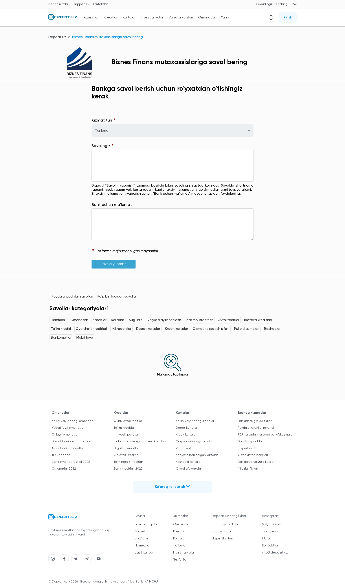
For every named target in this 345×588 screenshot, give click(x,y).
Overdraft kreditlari (91, 329)
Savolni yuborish (114, 264)
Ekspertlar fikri (247, 448)
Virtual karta (184, 448)
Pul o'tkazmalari (246, 329)
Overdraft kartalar (189, 468)
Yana (225, 17)
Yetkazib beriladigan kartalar (197, 455)
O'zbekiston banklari (253, 455)
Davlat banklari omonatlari (71, 441)
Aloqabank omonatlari (68, 448)
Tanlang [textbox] (101, 130)
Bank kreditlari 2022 (128, 468)
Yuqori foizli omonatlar (68, 427)
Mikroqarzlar (121, 329)
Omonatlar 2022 (64, 468)
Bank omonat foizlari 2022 (71, 461)
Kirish (287, 17)
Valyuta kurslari (181, 17)
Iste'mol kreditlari (199, 320)
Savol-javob (221, 531)
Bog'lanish (142, 538)
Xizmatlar (91, 17)
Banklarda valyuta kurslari (256, 461)
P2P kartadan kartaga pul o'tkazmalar (265, 434)
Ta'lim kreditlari (124, 427)
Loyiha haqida (146, 524)
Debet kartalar (148, 329)
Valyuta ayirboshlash (164, 320)
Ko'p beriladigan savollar (117, 296)
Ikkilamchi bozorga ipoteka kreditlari (140, 441)
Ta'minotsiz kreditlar (128, 461)
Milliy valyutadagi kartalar (194, 441)
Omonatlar (207, 17)
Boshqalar (272, 329)
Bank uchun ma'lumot (112, 205)
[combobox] (172, 130)
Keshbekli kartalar (188, 461)
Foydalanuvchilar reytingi (256, 427)
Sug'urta (136, 320)
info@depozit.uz (275, 552)
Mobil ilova (84, 337)
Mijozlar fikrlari (248, 468)
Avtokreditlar (228, 320)
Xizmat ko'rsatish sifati (211, 329)
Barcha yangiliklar (225, 524)
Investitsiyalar (152, 17)
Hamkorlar (142, 545)
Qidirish (140, 531)
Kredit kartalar (176, 329)
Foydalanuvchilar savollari (72, 296)
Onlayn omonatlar (65, 434)
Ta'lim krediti (61, 329)
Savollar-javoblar (250, 441)
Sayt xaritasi (144, 552)
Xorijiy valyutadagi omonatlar (73, 421)
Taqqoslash (80, 4)
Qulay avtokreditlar (128, 421)
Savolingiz (103, 146)
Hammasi (58, 320)
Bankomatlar (61, 337)
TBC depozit (61, 455)
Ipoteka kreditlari (258, 320)
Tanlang (282, 4)
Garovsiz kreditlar (126, 455)
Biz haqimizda (58, 4)
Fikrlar (266, 538)
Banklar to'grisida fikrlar (255, 421)
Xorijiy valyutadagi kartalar (195, 421)
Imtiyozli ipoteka (126, 434)
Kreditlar (110, 17)
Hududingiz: (264, 4)
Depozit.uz (57, 37)
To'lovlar (180, 545)
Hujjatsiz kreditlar (126, 448)
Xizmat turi (104, 120)
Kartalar (129, 17)
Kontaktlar (100, 4)
